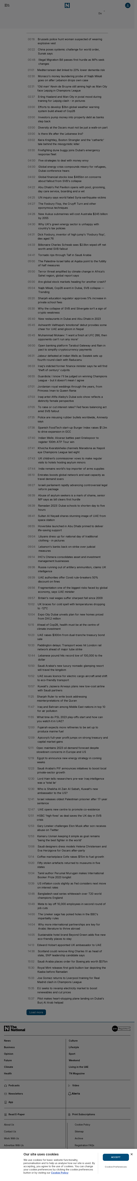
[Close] (131, 1154)
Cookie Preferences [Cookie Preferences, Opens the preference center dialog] (116, 1166)
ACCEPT (116, 1157)
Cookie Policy (59, 1172)
